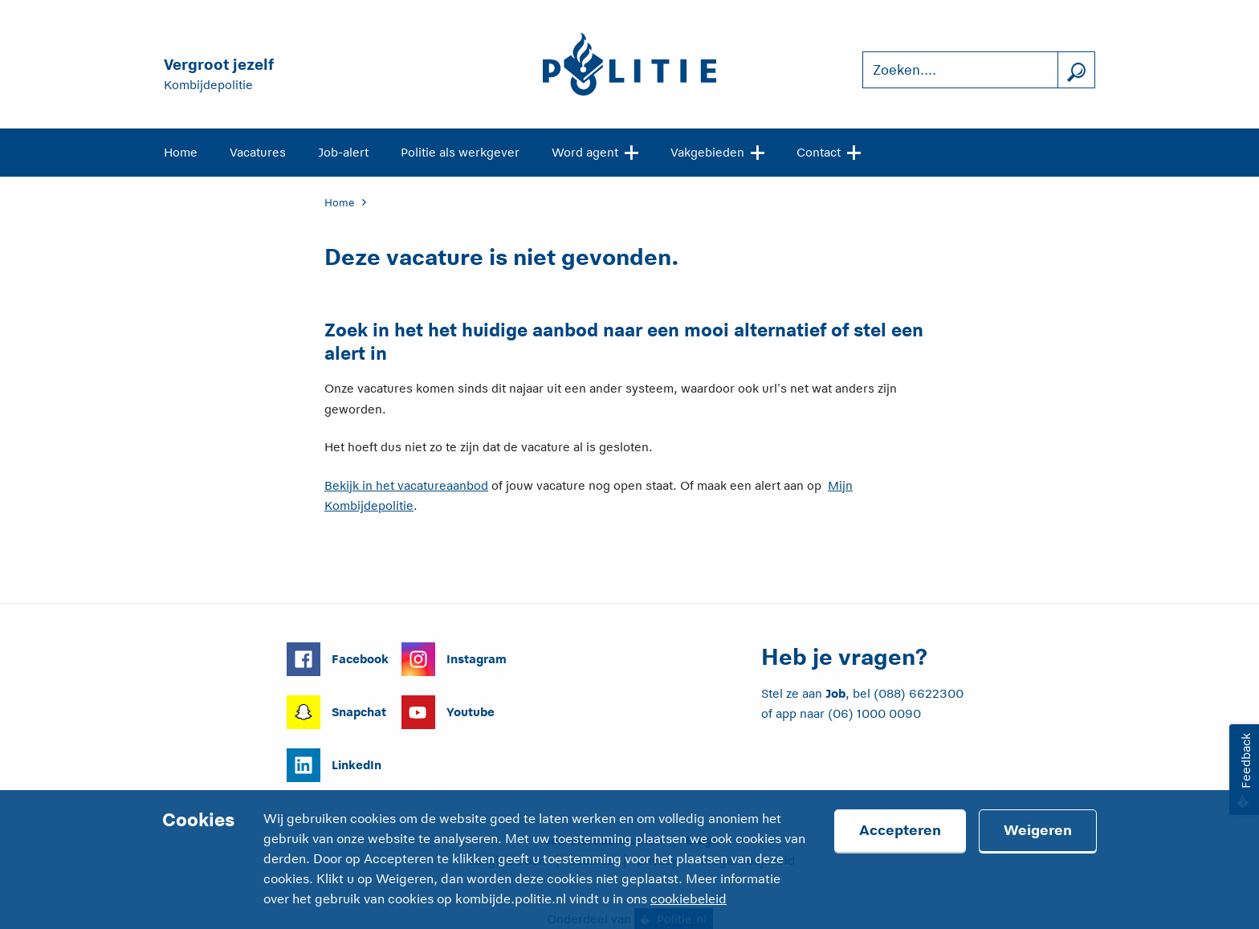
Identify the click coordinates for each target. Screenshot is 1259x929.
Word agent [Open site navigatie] (595, 151)
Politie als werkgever (460, 152)
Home (181, 152)
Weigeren (1038, 830)
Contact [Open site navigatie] (829, 151)
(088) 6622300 (919, 693)
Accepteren (900, 830)
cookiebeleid (688, 899)
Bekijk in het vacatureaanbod (406, 485)
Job (835, 693)
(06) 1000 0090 (874, 713)
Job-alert (343, 152)
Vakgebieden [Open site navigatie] (717, 151)
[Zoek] (1075, 70)
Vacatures (258, 152)
